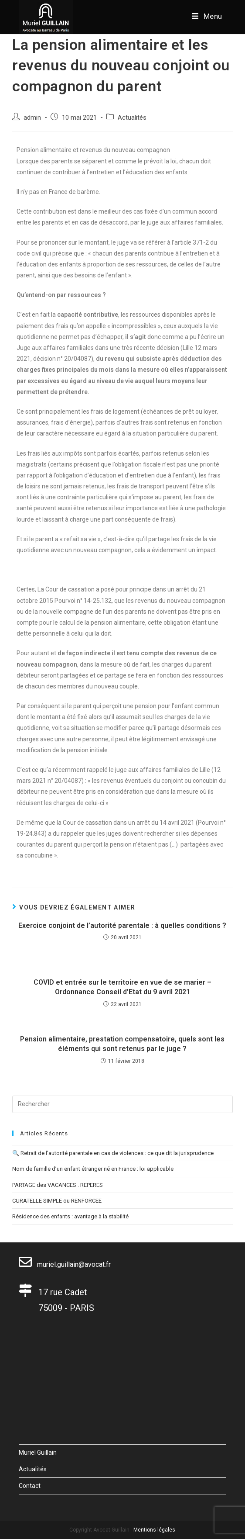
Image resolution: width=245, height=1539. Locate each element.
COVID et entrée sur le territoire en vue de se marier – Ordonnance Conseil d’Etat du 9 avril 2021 (122, 987)
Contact (30, 1485)
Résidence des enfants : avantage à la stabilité (70, 1216)
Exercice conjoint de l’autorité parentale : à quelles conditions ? (122, 925)
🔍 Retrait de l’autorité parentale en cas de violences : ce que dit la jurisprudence (113, 1153)
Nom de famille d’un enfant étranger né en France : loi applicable (93, 1168)
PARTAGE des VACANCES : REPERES (57, 1185)
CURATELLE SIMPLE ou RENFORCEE (57, 1200)
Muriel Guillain (38, 1452)
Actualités (132, 117)
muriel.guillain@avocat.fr (65, 1264)
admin (32, 117)
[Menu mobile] (207, 16)
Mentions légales (154, 1530)
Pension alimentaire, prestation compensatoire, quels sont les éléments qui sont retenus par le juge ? (122, 1044)
